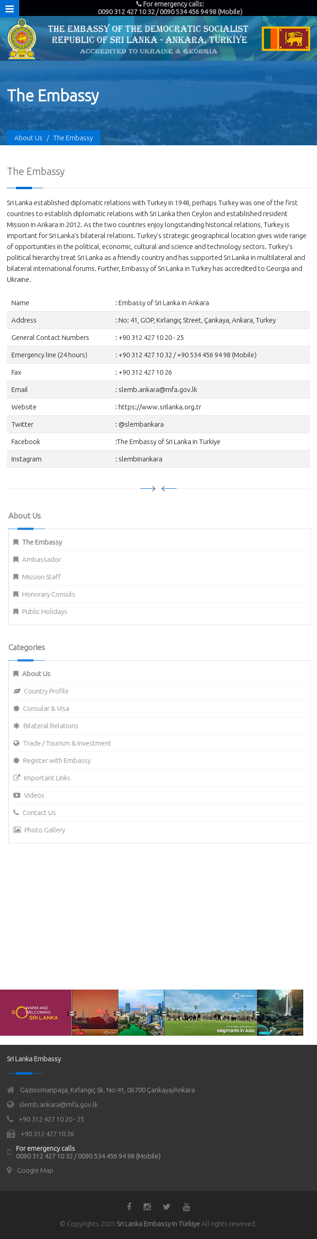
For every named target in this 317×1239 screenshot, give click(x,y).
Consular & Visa (51, 708)
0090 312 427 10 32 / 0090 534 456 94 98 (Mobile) (88, 1156)
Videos (39, 795)
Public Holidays (49, 611)
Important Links (52, 778)
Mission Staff (46, 577)
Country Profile (51, 691)
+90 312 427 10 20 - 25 (51, 1119)
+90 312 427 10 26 (47, 1134)
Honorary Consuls (53, 594)
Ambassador (46, 559)
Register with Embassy (62, 760)
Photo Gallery (49, 830)
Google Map (35, 1170)
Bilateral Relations (55, 726)
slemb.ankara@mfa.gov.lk (58, 1104)
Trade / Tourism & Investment (72, 743)
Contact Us (44, 812)
